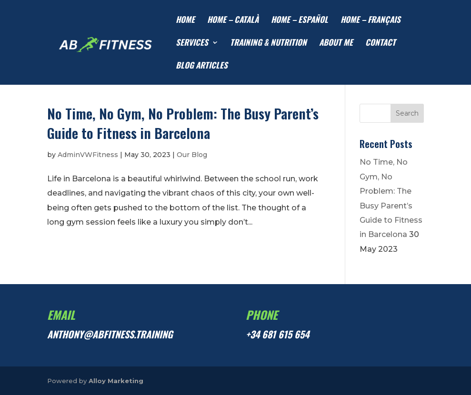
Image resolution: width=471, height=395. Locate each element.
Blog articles (202, 66)
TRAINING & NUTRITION (268, 43)
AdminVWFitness (88, 154)
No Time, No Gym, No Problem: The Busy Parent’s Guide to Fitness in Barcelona (183, 123)
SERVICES (192, 43)
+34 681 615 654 (277, 334)
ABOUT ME (336, 43)
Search (407, 113)
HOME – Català (233, 20)
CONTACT (380, 43)
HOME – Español (299, 20)
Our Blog (192, 154)
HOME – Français (371, 20)
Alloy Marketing (116, 381)
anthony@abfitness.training (110, 334)
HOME (185, 20)
